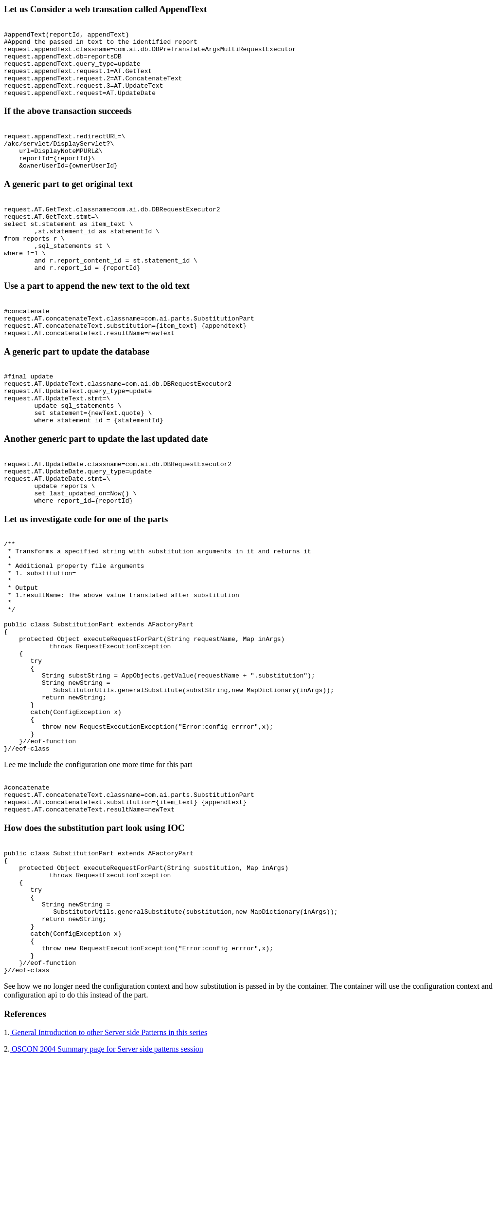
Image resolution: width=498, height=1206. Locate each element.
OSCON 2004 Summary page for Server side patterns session (106, 1193)
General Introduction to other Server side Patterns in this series (108, 1177)
